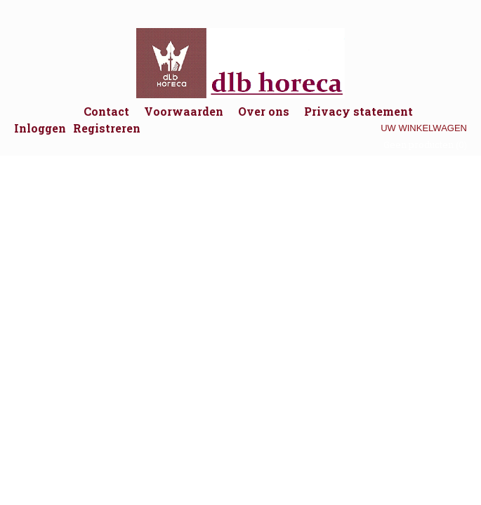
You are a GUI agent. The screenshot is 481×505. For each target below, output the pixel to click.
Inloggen (40, 128)
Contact (106, 111)
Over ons (263, 111)
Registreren (106, 128)
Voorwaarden (183, 111)
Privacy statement (358, 111)
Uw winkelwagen (424, 128)
